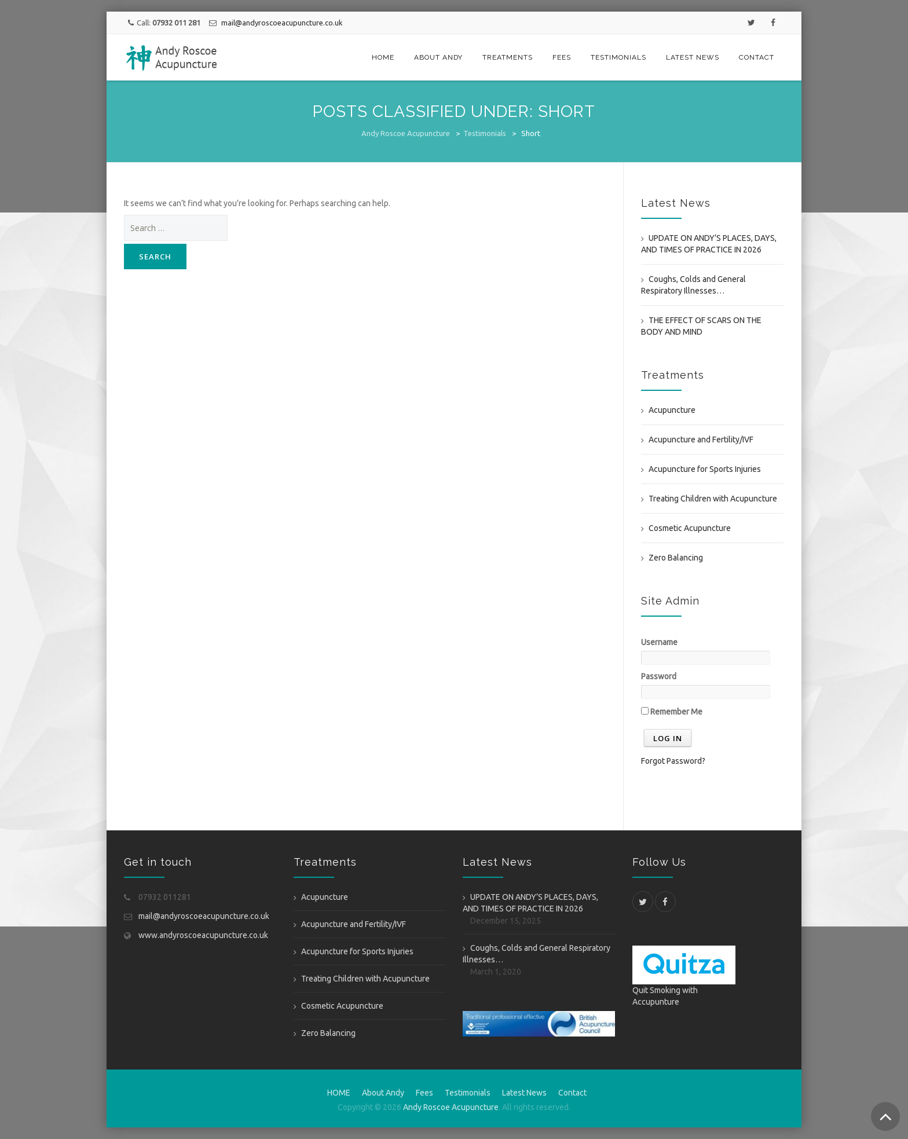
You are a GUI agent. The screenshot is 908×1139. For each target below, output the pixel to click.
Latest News (692, 57)
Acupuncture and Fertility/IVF (701, 439)
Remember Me (671, 711)
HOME (383, 57)
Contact (756, 57)
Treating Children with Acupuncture (713, 498)
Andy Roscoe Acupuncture (405, 133)
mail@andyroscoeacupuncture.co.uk (281, 23)
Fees (561, 57)
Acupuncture (672, 410)
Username (659, 642)
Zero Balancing (676, 557)
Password (658, 676)
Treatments (507, 57)
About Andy (438, 57)
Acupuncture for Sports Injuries (705, 469)
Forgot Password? (673, 761)
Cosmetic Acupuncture (690, 528)
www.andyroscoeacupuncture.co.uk (203, 935)
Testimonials (618, 57)
